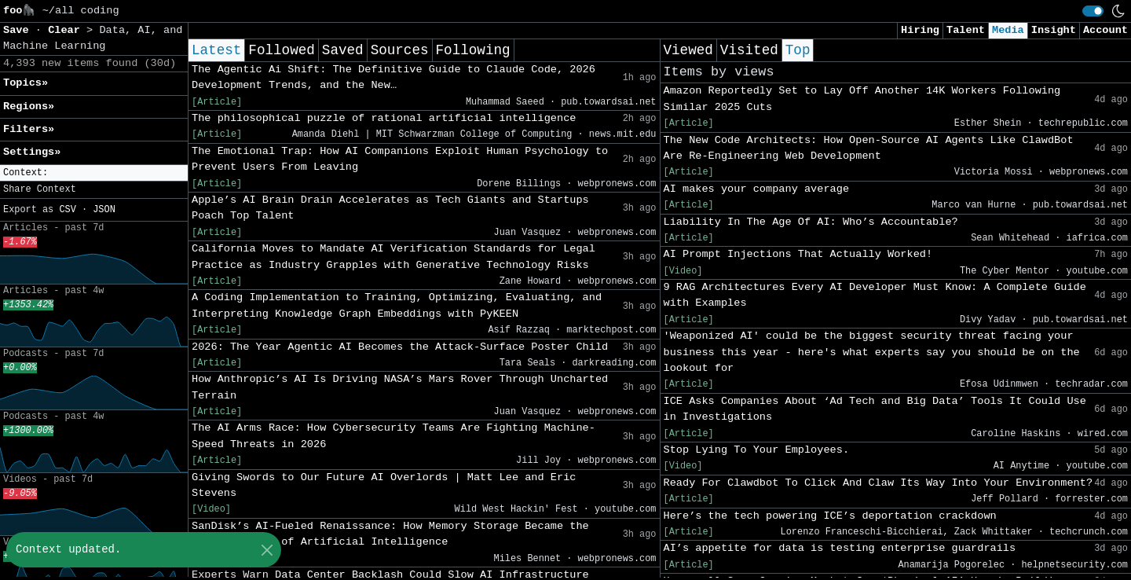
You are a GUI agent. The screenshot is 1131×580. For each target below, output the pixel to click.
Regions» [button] (28, 106)
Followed (281, 50)
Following (473, 50)
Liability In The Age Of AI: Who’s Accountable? (811, 222)
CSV (67, 209)
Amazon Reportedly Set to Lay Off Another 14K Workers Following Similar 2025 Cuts (862, 98)
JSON (104, 209)
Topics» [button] (25, 83)
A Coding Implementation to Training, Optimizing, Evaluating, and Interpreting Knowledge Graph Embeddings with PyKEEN (397, 305)
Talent (965, 30)
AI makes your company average (757, 189)
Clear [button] (67, 30)
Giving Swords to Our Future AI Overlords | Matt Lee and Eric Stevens (384, 485)
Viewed (688, 50)
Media (1008, 30)
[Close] (266, 549)
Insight (1053, 30)
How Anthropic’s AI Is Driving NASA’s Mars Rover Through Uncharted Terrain (400, 387)
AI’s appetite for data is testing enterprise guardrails (840, 548)
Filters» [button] (28, 129)
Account (1105, 30)
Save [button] (19, 30)
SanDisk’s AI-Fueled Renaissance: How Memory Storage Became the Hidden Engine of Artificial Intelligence (390, 534)
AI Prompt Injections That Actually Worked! (798, 254)
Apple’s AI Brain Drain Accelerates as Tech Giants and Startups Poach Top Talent (390, 208)
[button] (94, 173)
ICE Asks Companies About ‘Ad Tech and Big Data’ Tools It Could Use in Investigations (875, 409)
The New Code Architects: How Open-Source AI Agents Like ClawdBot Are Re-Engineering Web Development (869, 148)
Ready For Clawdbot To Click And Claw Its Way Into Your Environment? (878, 483)
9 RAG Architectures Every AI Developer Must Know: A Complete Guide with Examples (875, 295)
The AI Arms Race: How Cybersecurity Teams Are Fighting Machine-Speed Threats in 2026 (393, 436)
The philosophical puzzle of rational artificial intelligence (384, 118)
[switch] (1093, 11)
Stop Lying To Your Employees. (757, 450)
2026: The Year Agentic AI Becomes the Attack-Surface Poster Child (400, 347)
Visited (749, 50)
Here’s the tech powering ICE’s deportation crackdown (830, 516)
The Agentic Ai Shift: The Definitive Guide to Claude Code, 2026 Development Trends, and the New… (393, 77)
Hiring (920, 30)
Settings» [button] (31, 152)
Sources (400, 50)
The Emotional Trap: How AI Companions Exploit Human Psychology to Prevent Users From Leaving (400, 159)
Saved (343, 50)
